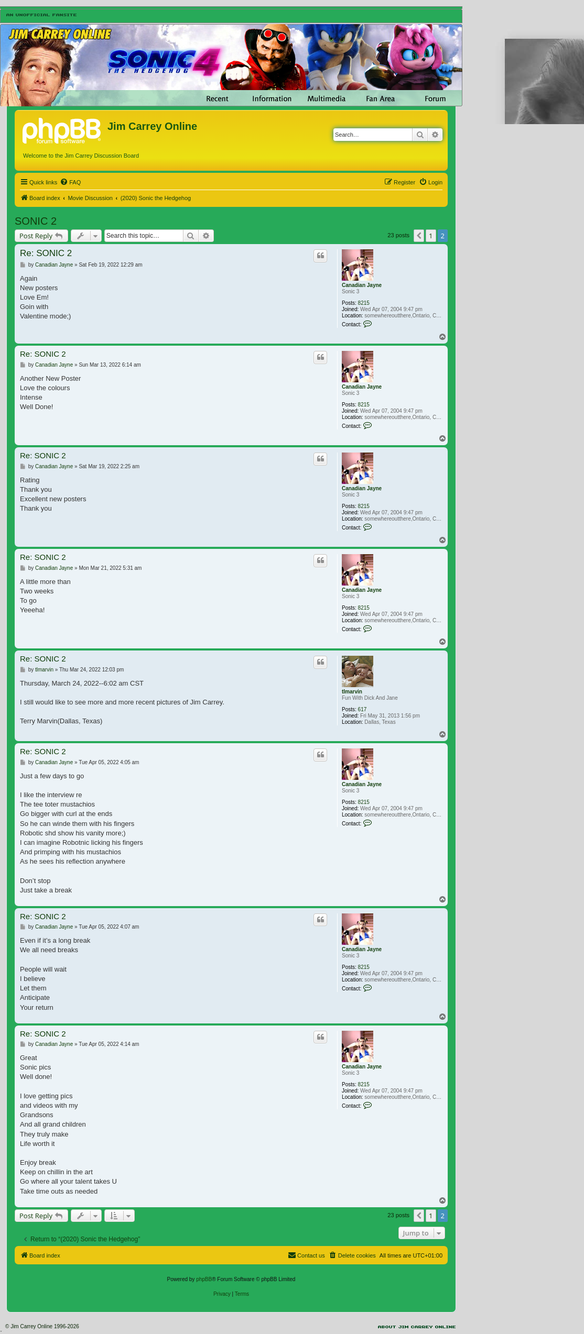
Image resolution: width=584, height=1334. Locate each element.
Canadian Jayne (362, 285)
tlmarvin (352, 691)
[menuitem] (70, 182)
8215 (364, 303)
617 (362, 709)
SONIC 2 (36, 221)
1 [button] (430, 235)
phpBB (204, 1279)
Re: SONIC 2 (46, 253)
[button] (419, 235)
